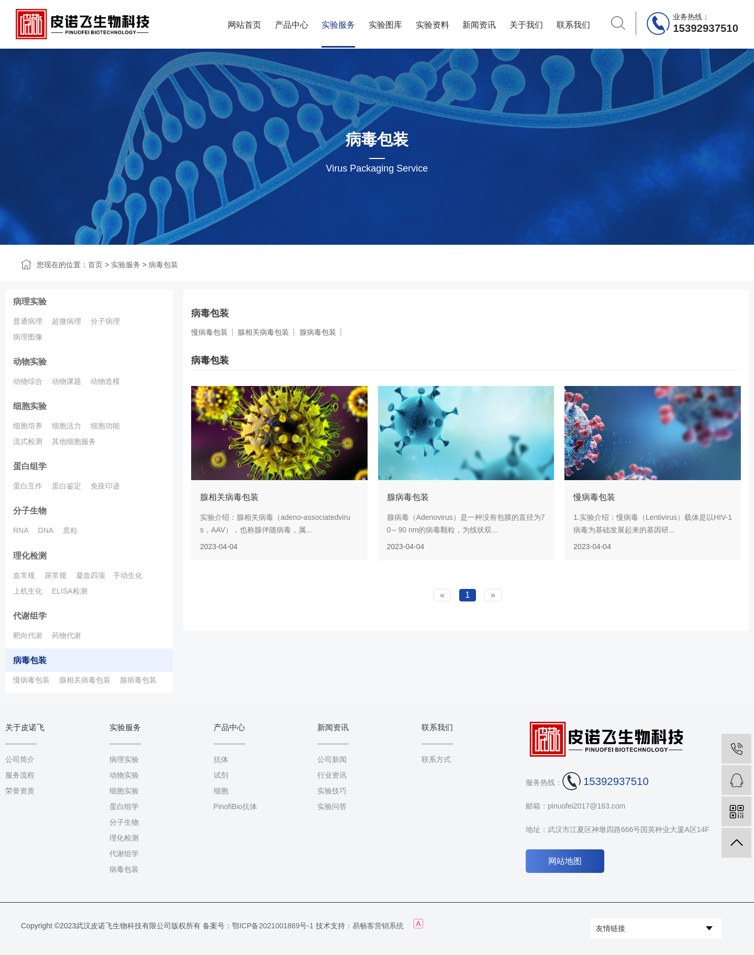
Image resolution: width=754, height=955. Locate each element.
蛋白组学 (30, 466)
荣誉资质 (20, 791)
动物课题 (66, 381)
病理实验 (30, 301)
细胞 (221, 791)
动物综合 (27, 381)
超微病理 (66, 321)
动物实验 (30, 361)
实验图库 (385, 24)
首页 (95, 264)
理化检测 (30, 555)
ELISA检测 (69, 591)
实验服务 (338, 24)
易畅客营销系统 (378, 926)
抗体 (221, 759)
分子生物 (30, 510)
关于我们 (526, 24)
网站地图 (565, 861)
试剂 (221, 775)
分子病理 (105, 321)
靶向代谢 (27, 635)
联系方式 (436, 759)
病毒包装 (163, 264)
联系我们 (573, 24)
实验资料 (432, 24)
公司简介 (20, 759)
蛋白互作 (27, 486)
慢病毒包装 (31, 680)
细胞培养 (27, 426)
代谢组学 (30, 615)
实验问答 (332, 806)
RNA (21, 530)
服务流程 (20, 775)
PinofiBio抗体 (235, 806)
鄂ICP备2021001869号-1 (273, 926)
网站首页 (244, 24)
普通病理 (27, 321)
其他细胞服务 (74, 441)
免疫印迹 (105, 486)
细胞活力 (66, 426)
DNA (46, 530)
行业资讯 (332, 775)
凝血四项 (90, 575)
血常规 (24, 575)
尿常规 (55, 575)
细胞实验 (30, 406)
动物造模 (105, 381)
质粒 (70, 530)
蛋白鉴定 (66, 486)
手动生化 (127, 575)
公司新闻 (332, 759)
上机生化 (27, 591)
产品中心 (291, 24)
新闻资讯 (479, 24)
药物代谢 (66, 635)
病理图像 (27, 337)
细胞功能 (105, 426)
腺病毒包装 (138, 680)
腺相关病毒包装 (84, 680)
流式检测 (27, 441)
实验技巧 (332, 791)
